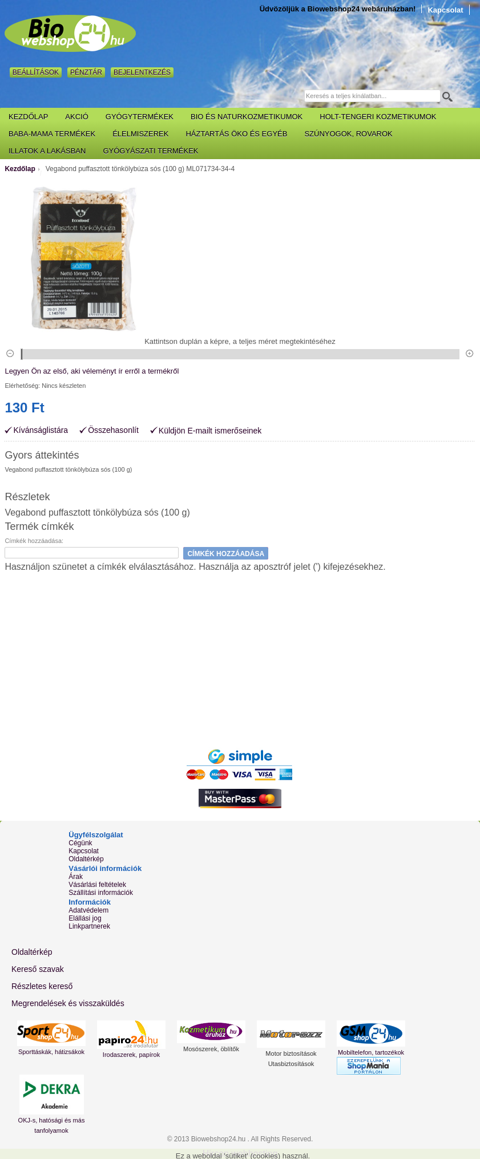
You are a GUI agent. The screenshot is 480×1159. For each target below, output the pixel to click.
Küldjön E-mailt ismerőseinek (210, 430)
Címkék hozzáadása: (34, 540)
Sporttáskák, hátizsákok (51, 1051)
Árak (75, 877)
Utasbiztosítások (291, 1063)
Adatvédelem (88, 910)
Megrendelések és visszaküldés (67, 1003)
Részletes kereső (41, 986)
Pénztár (86, 72)
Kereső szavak (37, 969)
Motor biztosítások (290, 1053)
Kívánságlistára (40, 430)
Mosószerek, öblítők (211, 1048)
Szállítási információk (100, 893)
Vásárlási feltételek (97, 885)
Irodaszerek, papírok (131, 1054)
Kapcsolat (445, 10)
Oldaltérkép (85, 859)
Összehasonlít (113, 430)
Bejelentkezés (142, 72)
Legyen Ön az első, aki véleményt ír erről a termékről (92, 371)
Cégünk (80, 843)
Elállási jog (84, 918)
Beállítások (36, 72)
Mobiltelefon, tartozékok (371, 1052)
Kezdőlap (20, 169)
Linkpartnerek (89, 926)
